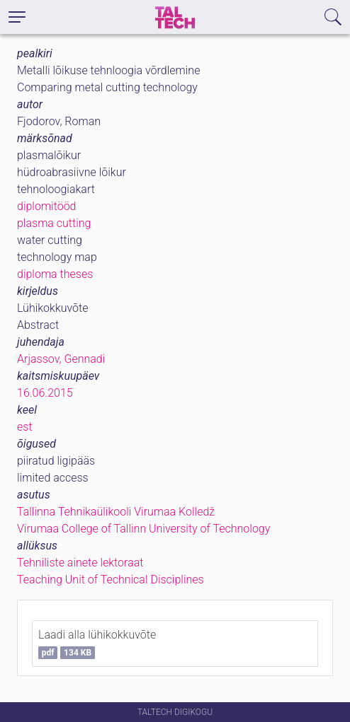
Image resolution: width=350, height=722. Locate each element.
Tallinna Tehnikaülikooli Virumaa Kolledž (116, 511)
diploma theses (55, 274)
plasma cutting (54, 223)
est (25, 426)
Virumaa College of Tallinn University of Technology (143, 528)
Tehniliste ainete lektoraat (80, 562)
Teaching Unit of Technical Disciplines (110, 579)
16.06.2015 (45, 393)
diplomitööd (47, 206)
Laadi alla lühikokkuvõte (97, 643)
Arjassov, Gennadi (61, 359)
